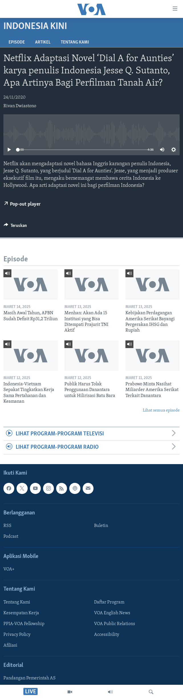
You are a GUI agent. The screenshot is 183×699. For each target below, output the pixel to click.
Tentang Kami (75, 42)
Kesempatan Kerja (21, 613)
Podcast (10, 536)
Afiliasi (10, 645)
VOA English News (112, 613)
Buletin (101, 526)
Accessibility (106, 634)
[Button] (15, 227)
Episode (17, 42)
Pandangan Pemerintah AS (29, 678)
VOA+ (9, 569)
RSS (7, 526)
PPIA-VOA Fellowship (23, 623)
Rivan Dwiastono (19, 106)
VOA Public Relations (114, 623)
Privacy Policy (16, 634)
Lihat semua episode (161, 410)
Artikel (42, 42)
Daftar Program (109, 602)
